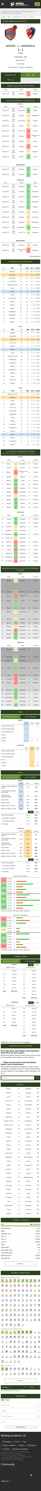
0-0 (28, 120)
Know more (17, 13)
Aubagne (28, 1093)
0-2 (28, 110)
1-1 (28, 126)
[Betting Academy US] (3, 1475)
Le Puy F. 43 (21, 131)
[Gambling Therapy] (22, 1485)
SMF (19, 1453)
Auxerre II (28, 1125)
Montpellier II (35, 115)
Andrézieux (28, 46)
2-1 (28, 94)
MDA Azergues (28, 1157)
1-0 (28, 197)
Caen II (28, 1181)
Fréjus (28, 1169)
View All (20, 1381)
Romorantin (8, 1185)
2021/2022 (20, 64)
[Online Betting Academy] (15, 1475)
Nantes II (35, 174)
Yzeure (35, 156)
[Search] (38, 1077)
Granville (8, 1193)
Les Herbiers (21, 120)
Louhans (8, 1177)
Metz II (9, 1145)
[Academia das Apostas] (7, 1475)
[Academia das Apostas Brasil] (11, 1475)
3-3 (28, 212)
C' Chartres (8, 1197)
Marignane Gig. (28, 1177)
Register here (25, 1452)
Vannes (8, 1213)
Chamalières (21, 110)
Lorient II (28, 1213)
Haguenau (28, 1141)
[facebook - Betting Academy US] (11, 1471)
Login (37, 4)
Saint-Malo (28, 1201)
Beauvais (28, 1149)
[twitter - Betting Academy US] (3, 1471)
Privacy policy (18, 1458)
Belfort (28, 1137)
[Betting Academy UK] (27, 1475)
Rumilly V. (9, 1169)
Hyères (9, 1165)
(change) (17, 1390)
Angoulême (35, 197)
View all (20, 1264)
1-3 (28, 169)
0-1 (28, 191)
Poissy (28, 1197)
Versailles (8, 1181)
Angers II (35, 126)
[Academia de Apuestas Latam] (23, 1475)
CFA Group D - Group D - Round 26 (20, 67)
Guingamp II (28, 1205)
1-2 (28, 136)
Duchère (8, 1173)
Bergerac (35, 151)
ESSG (8, 1137)
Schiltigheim (8, 1129)
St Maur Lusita (8, 1125)
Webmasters (20, 1455)
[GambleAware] (6, 1485)
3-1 (28, 207)
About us (4, 1481)
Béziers (10, 46)
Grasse (9, 1161)
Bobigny (28, 1133)
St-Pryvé (28, 1185)
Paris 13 (28, 1097)
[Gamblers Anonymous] (25, 1485)
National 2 (20, 60)
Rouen (8, 1189)
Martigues (9, 1157)
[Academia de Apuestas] (19, 1475)
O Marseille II (28, 1165)
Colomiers (21, 169)
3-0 (16, 488)
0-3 (19, 1213)
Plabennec (28, 1189)
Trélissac (21, 141)
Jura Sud (28, 1173)
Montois (21, 146)
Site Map (3, 1453)
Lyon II (28, 1161)
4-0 (16, 484)
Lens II (9, 1097)
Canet (21, 202)
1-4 (19, 1137)
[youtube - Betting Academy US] (7, 1471)
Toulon (28, 1153)
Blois (28, 1193)
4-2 (28, 174)
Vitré (8, 1201)
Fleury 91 (8, 1141)
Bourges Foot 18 (35, 136)
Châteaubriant (8, 1205)
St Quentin (9, 1133)
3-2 (28, 156)
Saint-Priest (8, 1153)
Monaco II (9, 1093)
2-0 (28, 131)
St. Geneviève (28, 1129)
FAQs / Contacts (26, 1457)
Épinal (8, 1149)
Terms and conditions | (7, 1458)
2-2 (28, 115)
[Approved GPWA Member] (15, 1485)
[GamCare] (19, 1485)
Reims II (28, 1145)
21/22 (13, 94)
